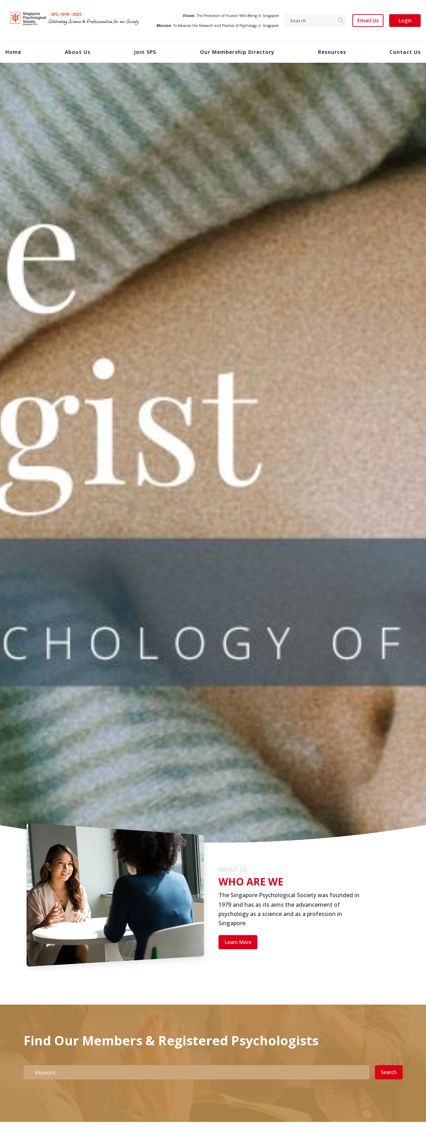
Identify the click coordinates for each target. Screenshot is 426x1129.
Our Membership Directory (237, 52)
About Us (77, 52)
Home (13, 52)
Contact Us (405, 52)
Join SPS (145, 52)
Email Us (368, 20)
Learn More (238, 942)
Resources (332, 52)
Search (389, 1072)
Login (404, 20)
